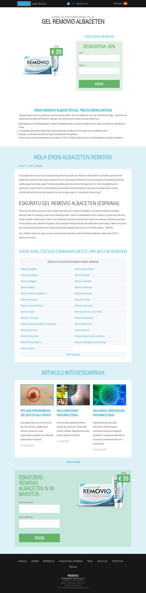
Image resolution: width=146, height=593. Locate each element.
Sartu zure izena (26, 502)
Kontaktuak (117, 561)
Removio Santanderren (31, 342)
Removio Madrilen (29, 269)
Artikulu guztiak (73, 461)
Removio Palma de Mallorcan (33, 293)
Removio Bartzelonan (84, 269)
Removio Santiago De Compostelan (90, 342)
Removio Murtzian (29, 330)
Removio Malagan (29, 281)
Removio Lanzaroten (84, 317)
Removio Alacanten (83, 293)
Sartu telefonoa (26, 517)
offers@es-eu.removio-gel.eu (73, 578)
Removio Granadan (29, 274)
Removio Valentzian (83, 287)
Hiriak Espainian (73, 354)
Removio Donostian (29, 336)
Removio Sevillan (82, 274)
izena (81, 53)
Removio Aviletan (82, 299)
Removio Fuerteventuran (32, 305)
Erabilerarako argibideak (71, 561)
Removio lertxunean (84, 305)
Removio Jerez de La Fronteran (88, 311)
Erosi (99, 84)
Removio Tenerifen (83, 281)
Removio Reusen (82, 330)
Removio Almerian (29, 299)
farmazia (22, 561)
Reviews (35, 561)
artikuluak (102, 561)
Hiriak (90, 561)
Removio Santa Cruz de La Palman (90, 336)
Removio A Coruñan (30, 317)
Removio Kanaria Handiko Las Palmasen (38, 323)
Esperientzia (48, 561)
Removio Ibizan (27, 311)
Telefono (82, 65)
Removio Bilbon (28, 287)
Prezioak (73, 566)
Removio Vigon (27, 348)
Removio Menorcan (83, 323)
